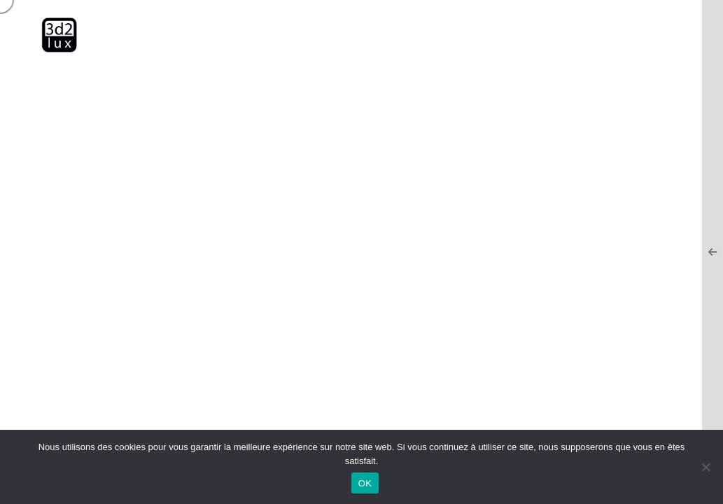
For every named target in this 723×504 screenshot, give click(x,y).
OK (365, 483)
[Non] (706, 467)
